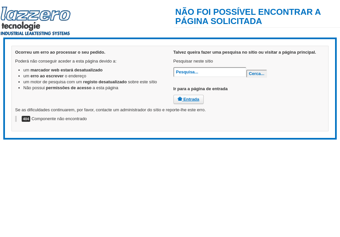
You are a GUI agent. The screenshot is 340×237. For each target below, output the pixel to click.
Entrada (188, 99)
